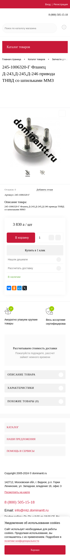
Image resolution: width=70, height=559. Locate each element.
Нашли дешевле (18, 259)
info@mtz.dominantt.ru (32, 510)
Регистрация (61, 4)
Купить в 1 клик (35, 250)
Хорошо (34, 550)
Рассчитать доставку (20, 268)
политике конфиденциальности (21, 541)
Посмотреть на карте (17, 492)
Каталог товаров (35, 47)
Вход (48, 4)
